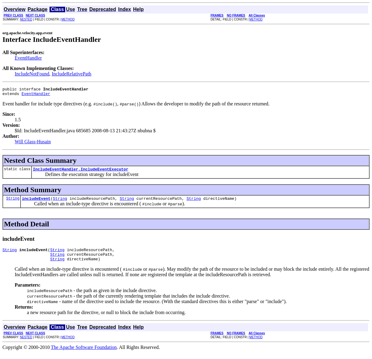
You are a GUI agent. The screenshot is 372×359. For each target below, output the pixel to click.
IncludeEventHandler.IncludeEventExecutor (80, 171)
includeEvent (36, 202)
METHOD (68, 19)
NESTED (26, 19)
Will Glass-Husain (33, 143)
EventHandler (28, 57)
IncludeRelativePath (71, 73)
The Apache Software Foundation (84, 353)
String (12, 201)
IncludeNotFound (32, 73)
